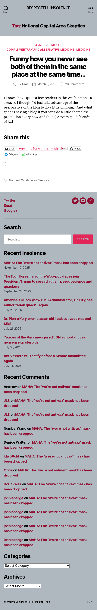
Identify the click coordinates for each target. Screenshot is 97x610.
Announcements (48, 45)
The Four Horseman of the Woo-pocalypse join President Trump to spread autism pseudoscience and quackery (48, 281)
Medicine (83, 49)
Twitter (9, 200)
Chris (8, 470)
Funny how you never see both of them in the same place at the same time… (49, 66)
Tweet (22, 148)
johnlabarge (13, 498)
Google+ (10, 210)
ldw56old (11, 456)
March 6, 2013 (46, 84)
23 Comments (74, 84)
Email (8, 205)
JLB (7, 401)
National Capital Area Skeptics (29, 180)
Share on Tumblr (44, 148)
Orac (25, 84)
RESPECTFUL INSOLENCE (48, 8)
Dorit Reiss (12, 484)
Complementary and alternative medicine (41, 49)
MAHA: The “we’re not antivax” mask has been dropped (48, 263)
